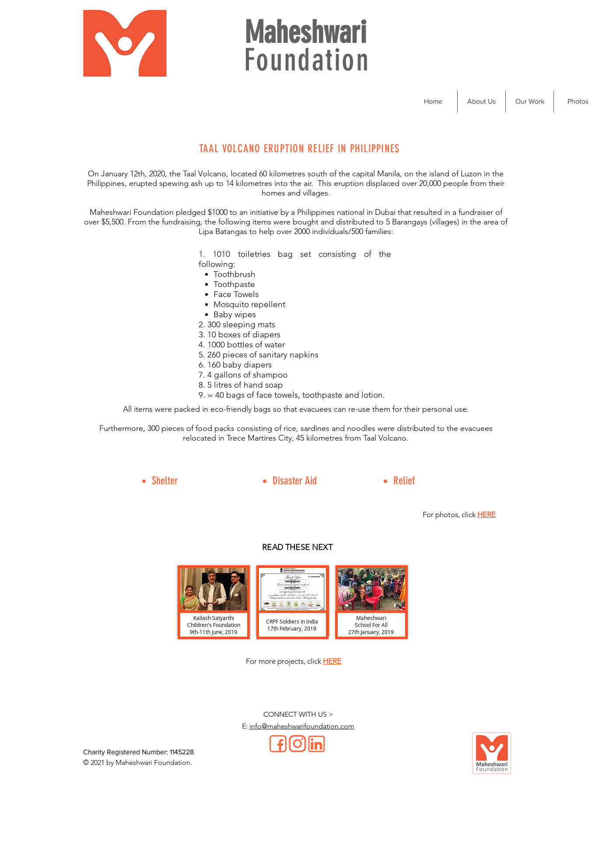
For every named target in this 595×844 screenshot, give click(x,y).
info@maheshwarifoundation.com (301, 726)
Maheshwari (305, 32)
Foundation (307, 60)
